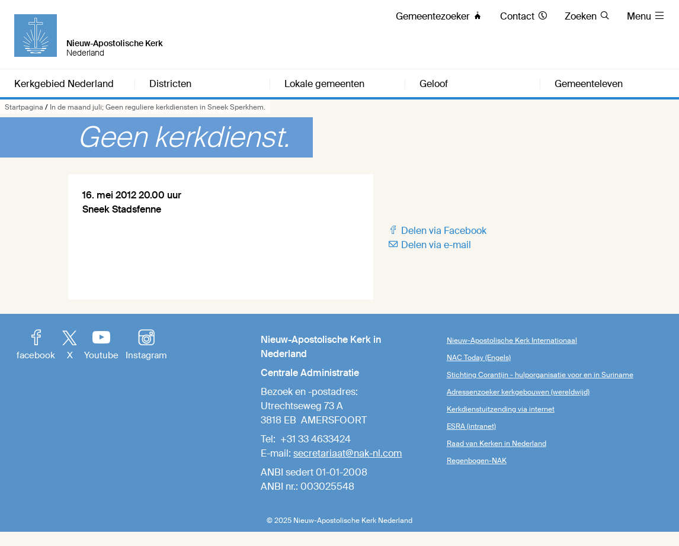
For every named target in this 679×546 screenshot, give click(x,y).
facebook (36, 345)
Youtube (101, 345)
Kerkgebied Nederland (64, 84)
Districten (170, 84)
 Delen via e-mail (429, 245)
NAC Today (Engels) (479, 357)
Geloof (433, 84)
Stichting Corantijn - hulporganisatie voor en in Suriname (540, 375)
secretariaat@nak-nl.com (347, 453)
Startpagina (24, 107)
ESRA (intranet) (471, 426)
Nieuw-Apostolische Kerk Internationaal (512, 340)
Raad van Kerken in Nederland (496, 443)
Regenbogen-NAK (477, 460)
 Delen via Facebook (436, 230)
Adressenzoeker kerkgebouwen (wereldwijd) (518, 392)
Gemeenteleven (589, 84)
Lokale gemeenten (324, 84)
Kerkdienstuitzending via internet (501, 409)
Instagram (146, 345)
